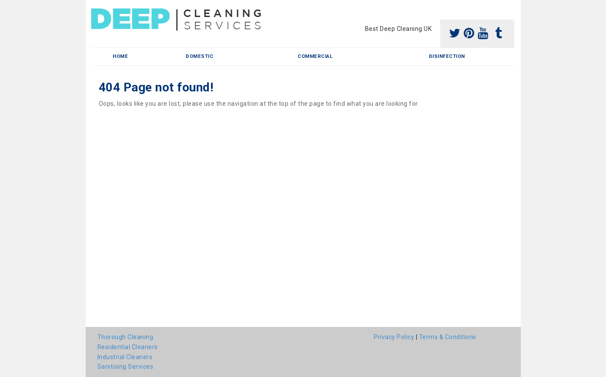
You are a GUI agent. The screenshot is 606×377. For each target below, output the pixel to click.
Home (120, 56)
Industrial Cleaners (125, 356)
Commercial (315, 56)
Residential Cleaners (127, 346)
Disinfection (447, 56)
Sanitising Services (125, 366)
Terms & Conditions (447, 336)
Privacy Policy (394, 336)
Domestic (199, 56)
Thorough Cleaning (125, 336)
